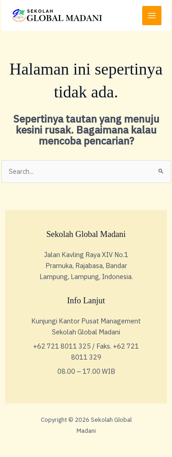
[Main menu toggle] (151, 15)
